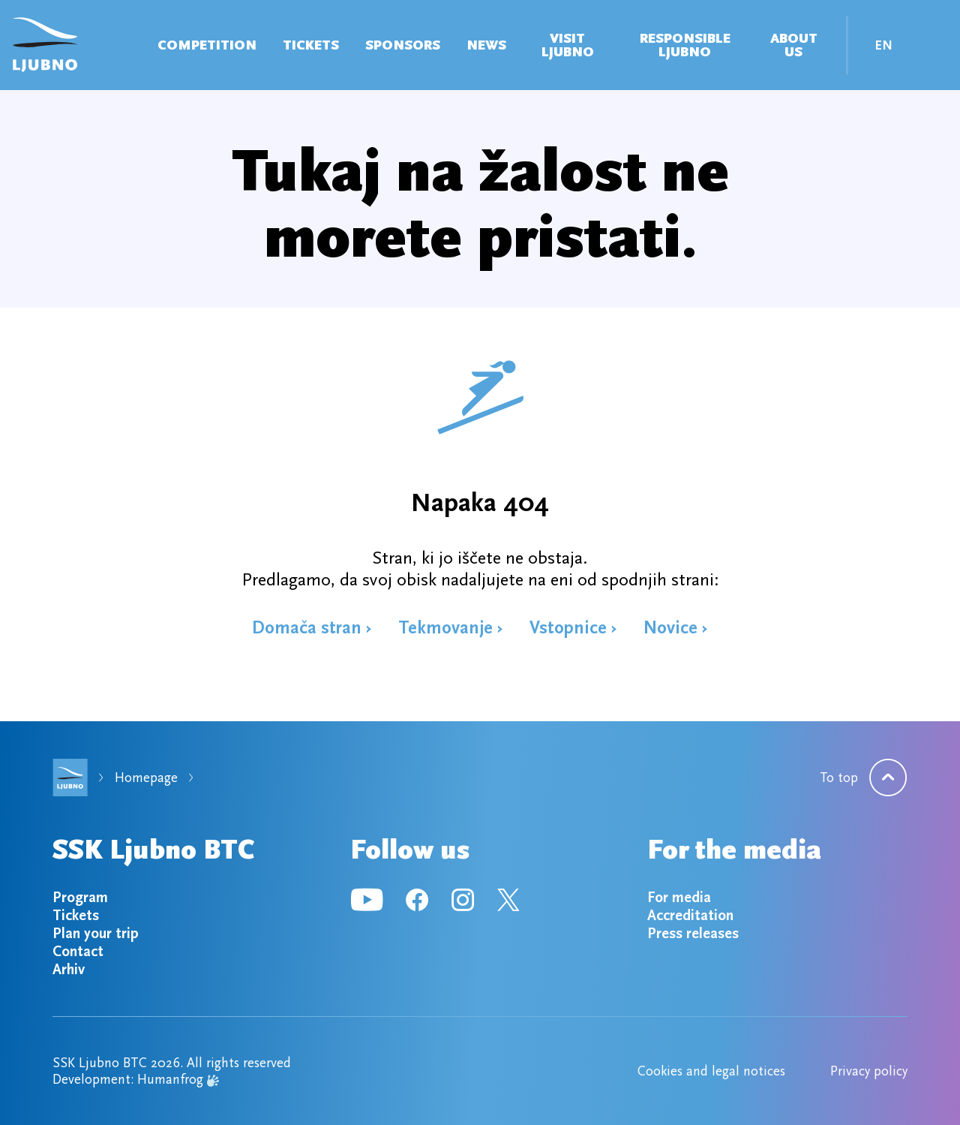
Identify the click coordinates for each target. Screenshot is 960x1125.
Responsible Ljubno (685, 45)
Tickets (311, 45)
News (486, 45)
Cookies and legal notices (711, 1071)
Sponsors (402, 45)
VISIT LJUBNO (568, 45)
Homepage (146, 777)
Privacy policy (869, 1071)
